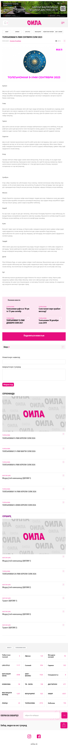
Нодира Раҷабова (15, 41)
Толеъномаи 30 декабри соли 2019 (49, 321)
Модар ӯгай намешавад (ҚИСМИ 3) (16, 614)
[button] (62, 23)
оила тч (9, 647)
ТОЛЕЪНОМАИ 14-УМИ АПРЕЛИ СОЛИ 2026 (19, 491)
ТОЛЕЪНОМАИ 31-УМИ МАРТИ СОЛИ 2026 (18, 451)
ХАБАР (6, 31)
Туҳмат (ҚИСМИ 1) (9, 600)
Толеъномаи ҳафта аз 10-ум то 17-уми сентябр (17, 310)
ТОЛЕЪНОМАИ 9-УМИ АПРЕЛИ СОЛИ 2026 (18, 438)
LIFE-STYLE (27, 31)
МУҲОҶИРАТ (38, 31)
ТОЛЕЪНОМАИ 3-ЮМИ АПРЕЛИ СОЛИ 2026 (19, 505)
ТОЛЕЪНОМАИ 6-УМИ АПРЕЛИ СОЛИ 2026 (18, 464)
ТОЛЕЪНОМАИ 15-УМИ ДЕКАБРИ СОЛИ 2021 (15, 321)
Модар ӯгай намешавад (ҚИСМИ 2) (16, 587)
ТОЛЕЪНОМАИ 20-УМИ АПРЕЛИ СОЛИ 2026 (19, 573)
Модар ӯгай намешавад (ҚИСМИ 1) (16, 478)
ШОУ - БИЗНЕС (58, 31)
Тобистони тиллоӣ (48, 31)
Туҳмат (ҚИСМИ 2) (9, 627)
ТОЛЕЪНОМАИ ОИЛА (20, 647)
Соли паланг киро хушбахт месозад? (49, 310)
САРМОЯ (17, 31)
